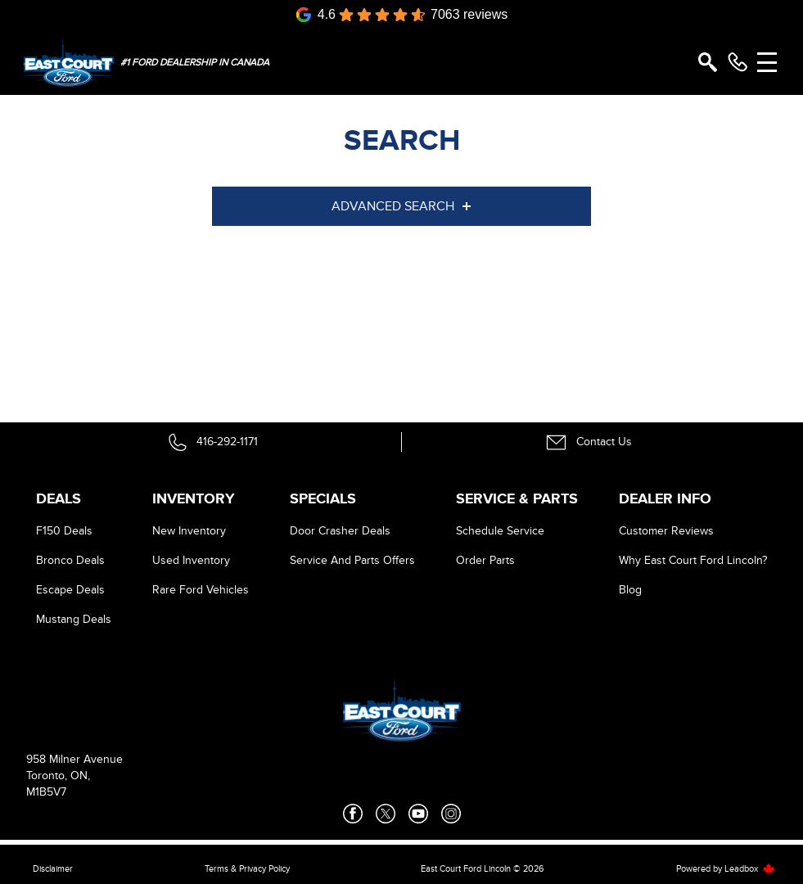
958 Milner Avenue (74, 759)
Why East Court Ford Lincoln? (693, 560)
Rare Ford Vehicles (200, 590)
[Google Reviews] (401, 15)
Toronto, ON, (58, 776)
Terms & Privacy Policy (247, 869)
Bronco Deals (70, 560)
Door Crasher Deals (340, 531)
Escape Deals (70, 590)
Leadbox (749, 869)
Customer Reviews (666, 531)
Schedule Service (500, 531)
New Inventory (189, 531)
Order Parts (485, 560)
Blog (630, 590)
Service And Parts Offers (352, 560)
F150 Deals (64, 531)
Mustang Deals (73, 619)
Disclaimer (53, 869)
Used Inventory (191, 560)
